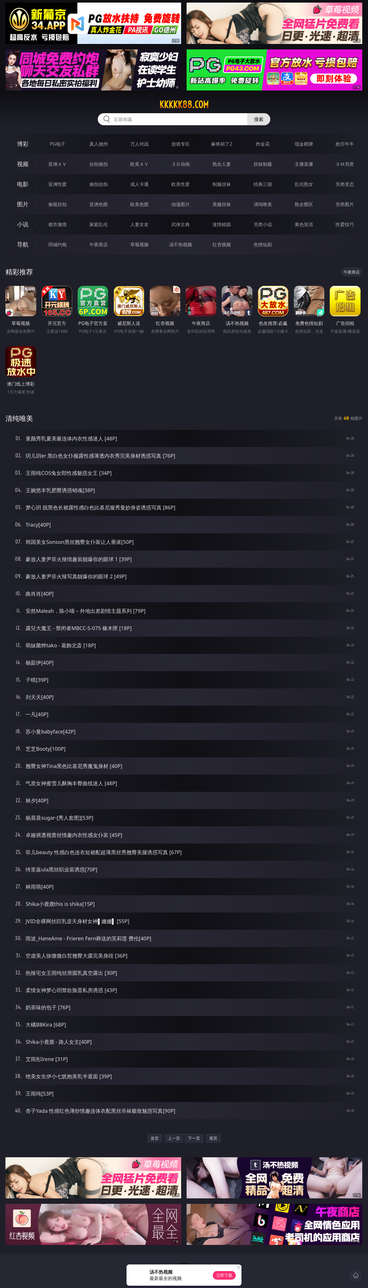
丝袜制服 (263, 164)
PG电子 (57, 144)
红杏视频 (221, 244)
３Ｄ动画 (180, 164)
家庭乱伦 (98, 224)
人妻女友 (139, 224)
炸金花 (263, 144)
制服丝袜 (221, 184)
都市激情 (57, 224)
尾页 (213, 1138)
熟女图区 (304, 204)
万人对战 (139, 144)
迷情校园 (221, 224)
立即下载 (224, 1275)
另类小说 (263, 224)
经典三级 (263, 184)
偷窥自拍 (57, 204)
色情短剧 (263, 244)
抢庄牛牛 (345, 144)
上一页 (174, 1138)
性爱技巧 (345, 224)
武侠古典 (180, 224)
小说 (22, 224)
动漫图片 (180, 204)
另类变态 (345, 184)
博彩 (22, 144)
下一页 (194, 1138)
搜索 (258, 119)
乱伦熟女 (304, 184)
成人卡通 (139, 184)
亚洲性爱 (57, 184)
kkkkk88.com (184, 104)
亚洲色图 (98, 204)
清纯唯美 (263, 204)
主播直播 (304, 164)
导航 (22, 244)
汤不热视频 (180, 244)
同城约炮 (57, 244)
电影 (22, 184)
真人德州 (98, 144)
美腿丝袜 (221, 204)
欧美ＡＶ (139, 164)
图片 (22, 204)
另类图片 (345, 204)
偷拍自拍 (98, 184)
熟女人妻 (221, 164)
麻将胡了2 (221, 144)
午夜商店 (98, 244)
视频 (22, 164)
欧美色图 (139, 204)
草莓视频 (139, 244)
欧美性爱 (180, 184)
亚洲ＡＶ (57, 164)
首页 (155, 1138)
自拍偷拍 (98, 164)
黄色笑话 (304, 224)
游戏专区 (180, 144)
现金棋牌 (304, 144)
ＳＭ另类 (345, 164)
